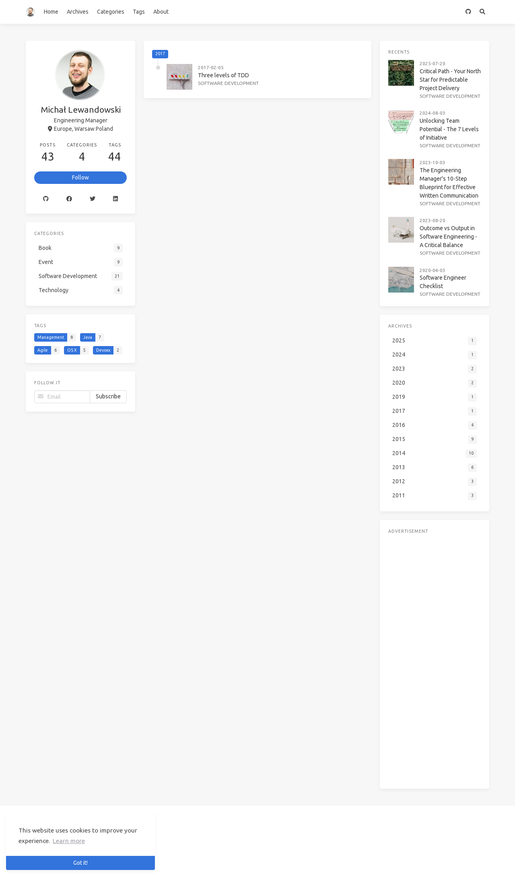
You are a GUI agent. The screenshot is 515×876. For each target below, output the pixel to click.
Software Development (228, 83)
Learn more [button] (69, 840)
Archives (78, 11)
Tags (139, 11)
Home (51, 11)
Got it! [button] (80, 863)
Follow (80, 177)
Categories (110, 11)
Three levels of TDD (223, 75)
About (161, 11)
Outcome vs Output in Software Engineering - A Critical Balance (448, 236)
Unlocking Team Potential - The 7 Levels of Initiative (449, 129)
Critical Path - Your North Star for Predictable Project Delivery (450, 79)
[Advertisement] (434, 645)
